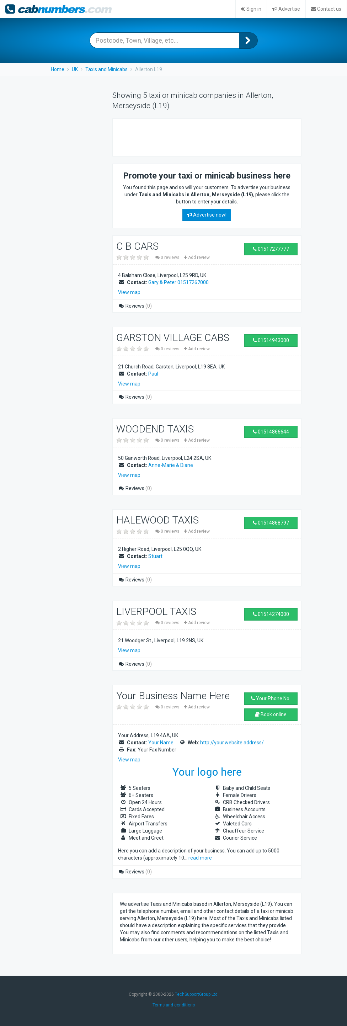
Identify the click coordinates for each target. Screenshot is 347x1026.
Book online (271, 714)
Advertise (286, 9)
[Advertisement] (203, 136)
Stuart (155, 556)
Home (57, 69)
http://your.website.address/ (232, 742)
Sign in (251, 9)
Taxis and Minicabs (106, 69)
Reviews (135, 306)
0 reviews (167, 257)
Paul (153, 374)
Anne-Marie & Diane (170, 465)
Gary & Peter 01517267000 (178, 282)
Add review (197, 257)
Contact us (326, 9)
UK (75, 69)
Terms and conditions (174, 1005)
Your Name (161, 742)
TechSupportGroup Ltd (196, 994)
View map (129, 292)
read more (200, 858)
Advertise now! (206, 215)
